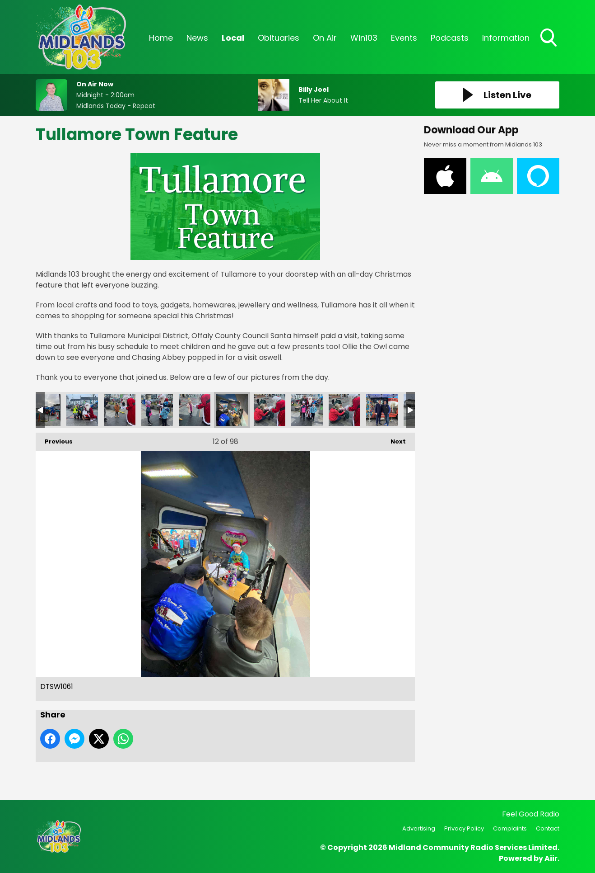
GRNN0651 (344, 410)
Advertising (418, 828)
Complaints (510, 828)
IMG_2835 (382, 410)
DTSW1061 (232, 410)
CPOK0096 (82, 410)
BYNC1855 (44, 410)
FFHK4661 (269, 410)
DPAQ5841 (194, 410)
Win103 (363, 37)
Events (404, 37)
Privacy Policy (464, 828)
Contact (547, 828)
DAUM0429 (157, 410)
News (197, 37)
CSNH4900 (119, 410)
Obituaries (278, 37)
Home (161, 37)
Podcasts (450, 37)
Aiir (551, 858)
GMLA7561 (307, 410)
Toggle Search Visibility (549, 38)
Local (233, 37)
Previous (54, 439)
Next (393, 439)
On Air (325, 37)
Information (506, 37)
